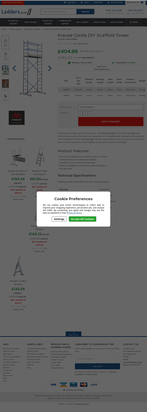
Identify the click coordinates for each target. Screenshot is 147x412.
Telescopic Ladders (47, 22)
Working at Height (58, 357)
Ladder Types (56, 362)
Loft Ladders (82, 22)
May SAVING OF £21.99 (39, 188)
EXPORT (98, 2)
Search (85, 11)
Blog (29, 367)
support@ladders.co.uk (132, 362)
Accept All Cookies (82, 219)
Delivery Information (11, 348)
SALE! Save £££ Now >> (13, 2)
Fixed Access (99, 22)
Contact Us (7, 370)
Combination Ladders (65, 22)
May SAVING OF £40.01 (18, 301)
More (134, 22)
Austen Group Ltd (82, 404)
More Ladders (15, 29)
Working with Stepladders (61, 354)
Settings (59, 219)
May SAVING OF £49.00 (18, 191)
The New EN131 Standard (36, 348)
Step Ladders (30, 22)
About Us (6, 367)
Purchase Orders (33, 359)
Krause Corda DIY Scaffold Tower (57, 29)
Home (3, 29)
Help (85, 2)
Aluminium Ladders (32, 29)
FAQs (5, 378)
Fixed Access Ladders (36, 354)
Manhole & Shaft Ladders (37, 357)
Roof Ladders (116, 22)
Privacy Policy (8, 359)
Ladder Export (32, 351)
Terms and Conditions (12, 357)
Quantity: (64, 113)
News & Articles (33, 362)
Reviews (30, 365)
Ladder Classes (57, 360)
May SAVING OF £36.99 (39, 243)
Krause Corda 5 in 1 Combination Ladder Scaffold (18, 174)
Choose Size (66, 107)
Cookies (6, 373)
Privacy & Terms (74, 212)
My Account (115, 2)
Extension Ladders (13, 22)
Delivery (70, 2)
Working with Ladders (60, 351)
